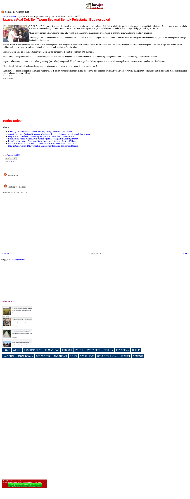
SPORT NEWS (87, 356)
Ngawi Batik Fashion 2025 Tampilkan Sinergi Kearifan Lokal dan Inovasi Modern (43, 146)
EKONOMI (67, 350)
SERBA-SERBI (43, 356)
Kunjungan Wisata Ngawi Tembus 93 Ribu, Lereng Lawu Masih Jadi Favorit (40, 132)
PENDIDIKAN (122, 350)
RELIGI (73, 356)
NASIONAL (9, 356)
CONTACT (138, 356)
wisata (13, 16)
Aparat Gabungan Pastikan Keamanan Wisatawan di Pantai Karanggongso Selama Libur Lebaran (49, 134)
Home (5, 16)
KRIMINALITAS (52, 350)
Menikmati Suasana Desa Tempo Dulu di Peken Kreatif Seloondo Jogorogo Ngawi (43, 143)
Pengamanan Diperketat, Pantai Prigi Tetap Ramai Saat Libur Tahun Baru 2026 (41, 136)
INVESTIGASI (60, 356)
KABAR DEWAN (25, 356)
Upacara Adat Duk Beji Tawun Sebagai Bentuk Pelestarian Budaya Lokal (56, 19)
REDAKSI (125, 356)
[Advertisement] (25, 100)
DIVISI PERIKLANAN (107, 356)
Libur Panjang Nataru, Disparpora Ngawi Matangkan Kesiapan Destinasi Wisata (42, 141)
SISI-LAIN (108, 350)
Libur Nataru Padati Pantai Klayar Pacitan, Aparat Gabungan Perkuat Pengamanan (43, 139)
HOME (7, 350)
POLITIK (79, 350)
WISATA (17, 350)
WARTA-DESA (94, 350)
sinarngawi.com (18, 260)
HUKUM (136, 350)
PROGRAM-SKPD (33, 350)
